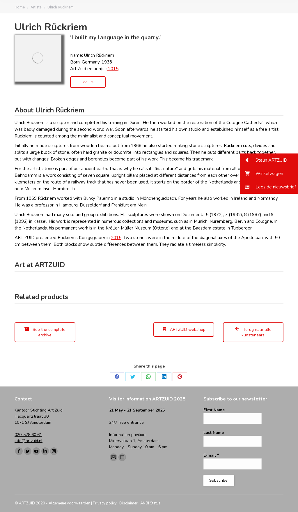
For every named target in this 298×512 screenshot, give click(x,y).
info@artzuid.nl (28, 441)
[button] (269, 160)
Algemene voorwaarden (69, 503)
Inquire (87, 82)
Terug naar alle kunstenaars (253, 332)
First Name (214, 410)
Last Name (213, 432)
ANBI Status (150, 503)
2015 (112, 69)
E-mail (211, 455)
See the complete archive (44, 332)
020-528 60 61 (28, 434)
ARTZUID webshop (183, 329)
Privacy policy (105, 503)
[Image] (38, 58)
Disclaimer (128, 503)
